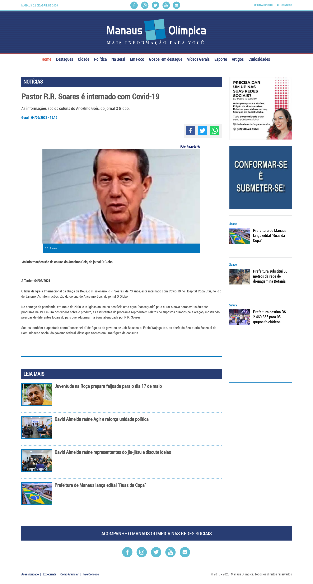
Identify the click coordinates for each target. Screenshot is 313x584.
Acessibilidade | (31, 574)
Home (46, 58)
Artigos (238, 58)
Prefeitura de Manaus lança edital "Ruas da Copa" (100, 485)
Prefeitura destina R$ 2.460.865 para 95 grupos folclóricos (269, 316)
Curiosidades (259, 58)
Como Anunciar (263, 5)
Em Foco (137, 58)
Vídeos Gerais (198, 58)
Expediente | (51, 574)
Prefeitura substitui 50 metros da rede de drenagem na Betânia (270, 276)
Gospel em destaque (165, 58)
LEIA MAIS (33, 373)
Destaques (64, 58)
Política (100, 58)
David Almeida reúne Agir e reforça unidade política (102, 419)
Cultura (233, 305)
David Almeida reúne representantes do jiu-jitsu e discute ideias (113, 452)
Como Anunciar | (70, 574)
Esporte (220, 58)
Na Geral (118, 58)
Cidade (83, 58)
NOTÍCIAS (33, 81)
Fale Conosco (284, 5)
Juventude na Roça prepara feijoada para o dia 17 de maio (108, 386)
